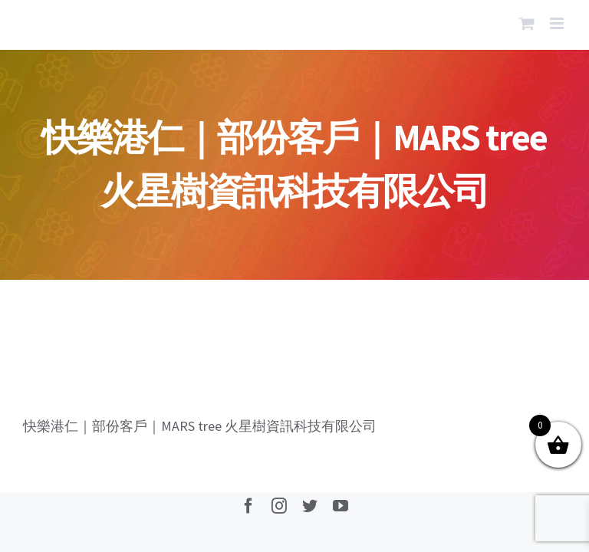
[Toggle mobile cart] (527, 23)
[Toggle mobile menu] (558, 23)
